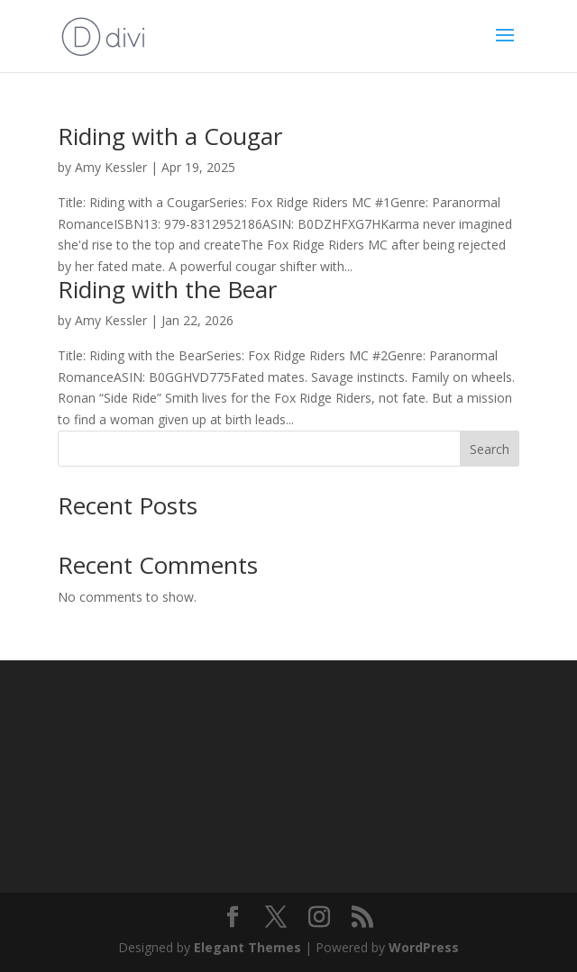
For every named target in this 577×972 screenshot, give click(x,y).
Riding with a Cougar (170, 136)
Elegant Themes (247, 947)
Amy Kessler (111, 167)
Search (489, 449)
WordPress (424, 947)
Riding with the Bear (167, 289)
